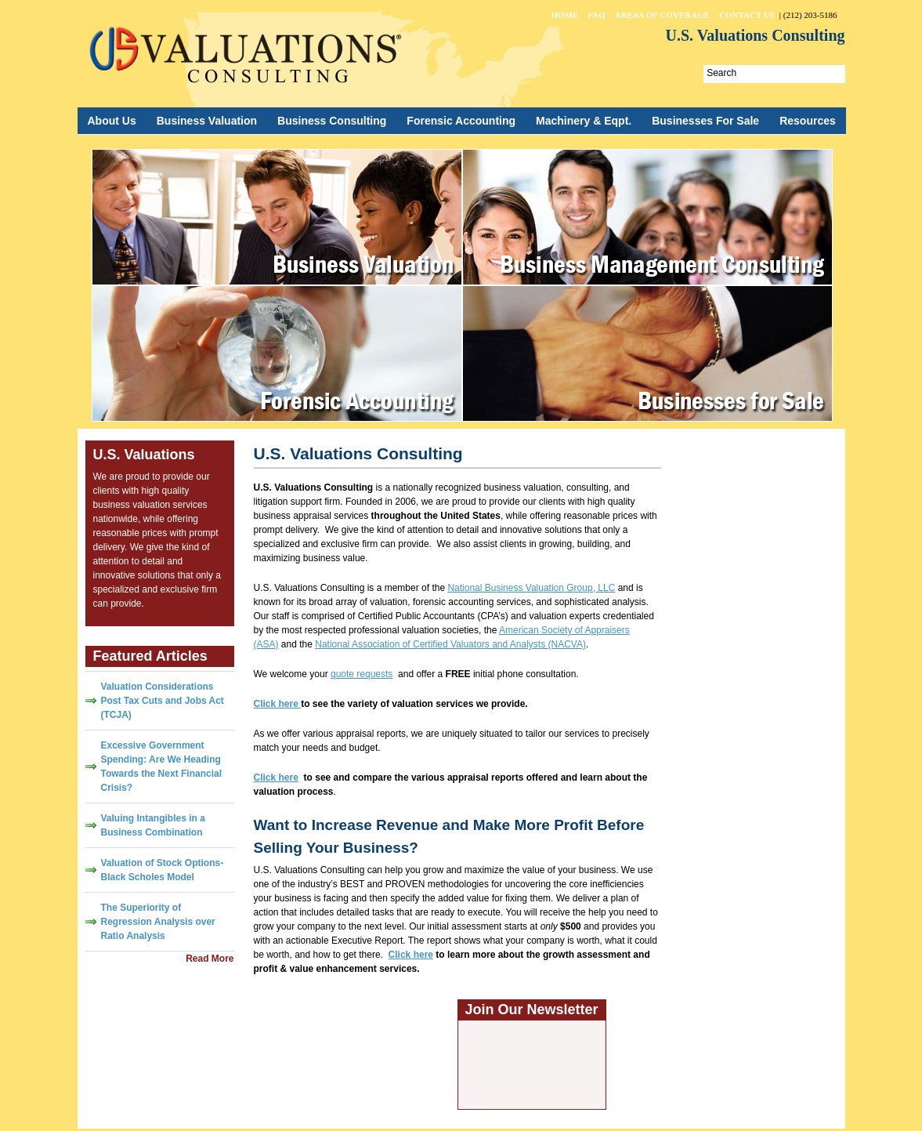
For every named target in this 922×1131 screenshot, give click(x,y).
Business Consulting (331, 120)
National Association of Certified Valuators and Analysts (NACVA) (450, 644)
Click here (276, 777)
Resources (807, 120)
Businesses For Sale (705, 120)
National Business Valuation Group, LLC (531, 587)
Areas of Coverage (662, 15)
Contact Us (747, 15)
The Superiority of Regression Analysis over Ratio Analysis (158, 921)
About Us (112, 120)
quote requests (361, 674)
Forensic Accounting (461, 120)
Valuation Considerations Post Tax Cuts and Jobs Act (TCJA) (162, 700)
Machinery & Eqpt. (583, 120)
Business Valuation (207, 120)
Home (565, 15)
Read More (209, 958)
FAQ (596, 15)
